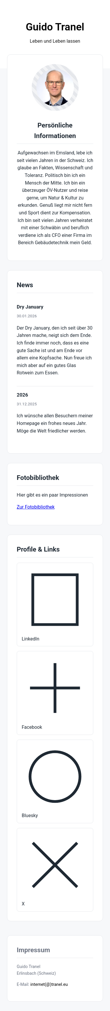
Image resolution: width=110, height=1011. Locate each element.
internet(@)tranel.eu (49, 984)
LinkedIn (55, 604)
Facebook (55, 692)
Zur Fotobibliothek (36, 507)
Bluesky (55, 781)
